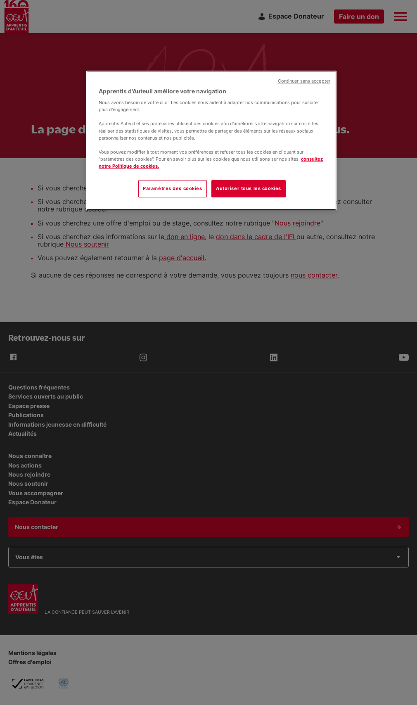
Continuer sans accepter (304, 81)
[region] (211, 140)
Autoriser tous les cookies (248, 188)
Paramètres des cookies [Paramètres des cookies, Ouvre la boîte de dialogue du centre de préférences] (172, 188)
